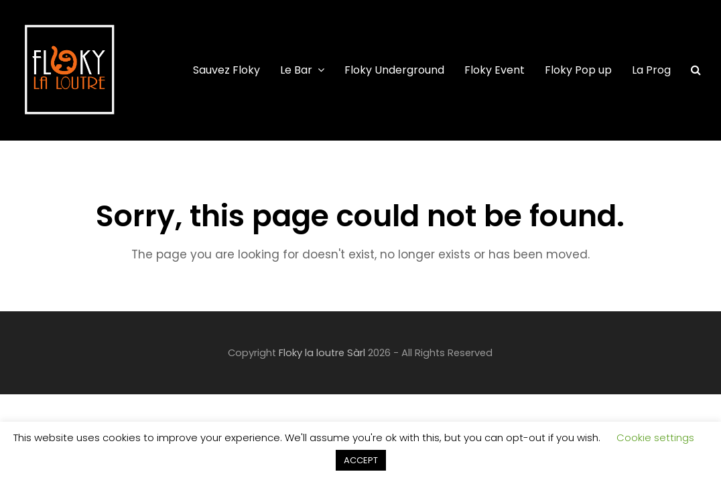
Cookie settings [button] (655, 437)
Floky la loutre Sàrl (322, 352)
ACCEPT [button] (361, 460)
